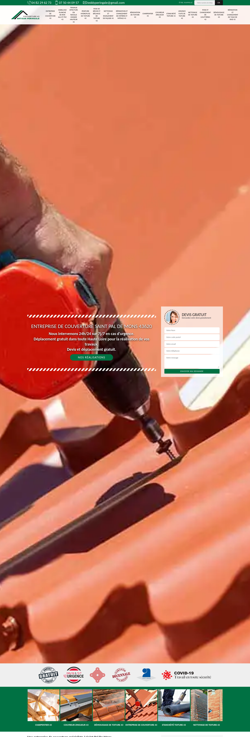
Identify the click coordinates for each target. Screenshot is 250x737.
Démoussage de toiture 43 (219, 14)
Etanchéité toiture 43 (171, 15)
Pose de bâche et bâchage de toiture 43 (96, 15)
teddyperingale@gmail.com (104, 3)
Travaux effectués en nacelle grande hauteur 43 (74, 15)
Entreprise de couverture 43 (50, 14)
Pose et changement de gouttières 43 (205, 15)
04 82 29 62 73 (39, 3)
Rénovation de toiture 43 (135, 14)
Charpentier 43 (147, 15)
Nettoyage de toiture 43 (192, 14)
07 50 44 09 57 (67, 3)
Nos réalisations (91, 357)
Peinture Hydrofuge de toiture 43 (85, 14)
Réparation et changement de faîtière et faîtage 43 (122, 14)
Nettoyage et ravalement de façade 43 (108, 14)
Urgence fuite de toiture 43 (182, 14)
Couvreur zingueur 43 (160, 14)
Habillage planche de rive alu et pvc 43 (62, 15)
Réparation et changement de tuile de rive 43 (232, 15)
